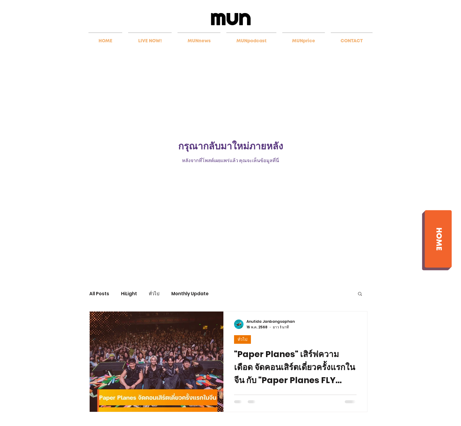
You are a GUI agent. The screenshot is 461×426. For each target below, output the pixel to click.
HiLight (129, 294)
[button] (360, 294)
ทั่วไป (154, 294)
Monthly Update (190, 294)
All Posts (99, 294)
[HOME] (438, 238)
